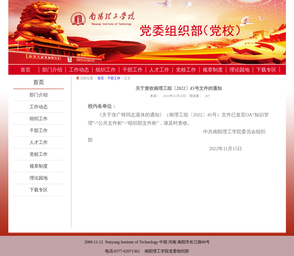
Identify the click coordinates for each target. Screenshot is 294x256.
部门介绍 (52, 69)
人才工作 (159, 69)
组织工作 (106, 69)
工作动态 (79, 69)
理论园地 (239, 69)
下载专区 (266, 69)
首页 (25, 69)
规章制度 (213, 69)
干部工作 (132, 69)
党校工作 (186, 69)
